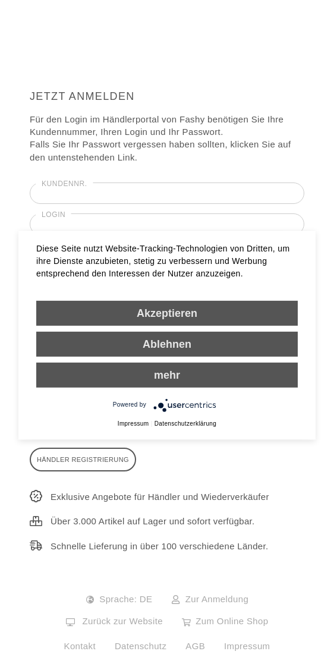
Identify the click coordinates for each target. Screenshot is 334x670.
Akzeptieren (167, 313)
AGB (195, 646)
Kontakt (80, 646)
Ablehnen (167, 344)
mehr (167, 374)
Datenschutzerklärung (185, 423)
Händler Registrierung (83, 459)
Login (53, 214)
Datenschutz (140, 646)
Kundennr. (64, 184)
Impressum (247, 646)
